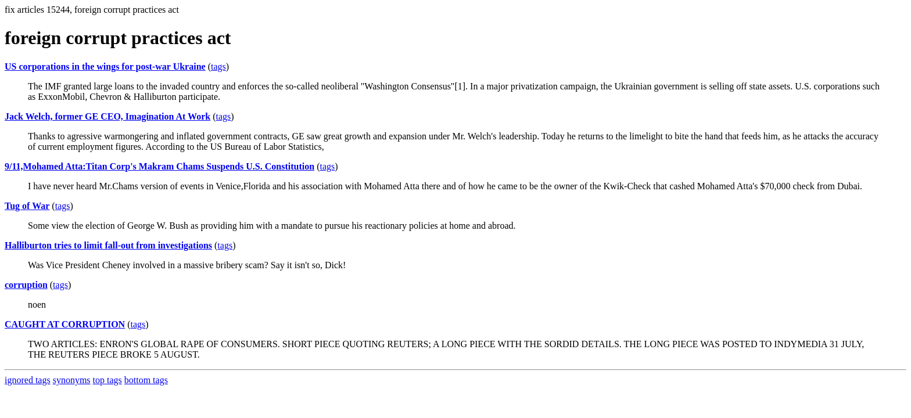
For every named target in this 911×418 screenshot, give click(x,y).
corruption (26, 285)
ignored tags (28, 380)
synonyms (72, 380)
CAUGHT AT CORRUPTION (65, 324)
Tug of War (27, 206)
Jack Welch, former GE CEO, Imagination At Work (107, 116)
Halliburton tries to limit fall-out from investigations (108, 245)
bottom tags (146, 380)
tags (218, 66)
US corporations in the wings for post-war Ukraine (105, 66)
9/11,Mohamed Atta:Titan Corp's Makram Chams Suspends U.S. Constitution (159, 166)
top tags (107, 380)
